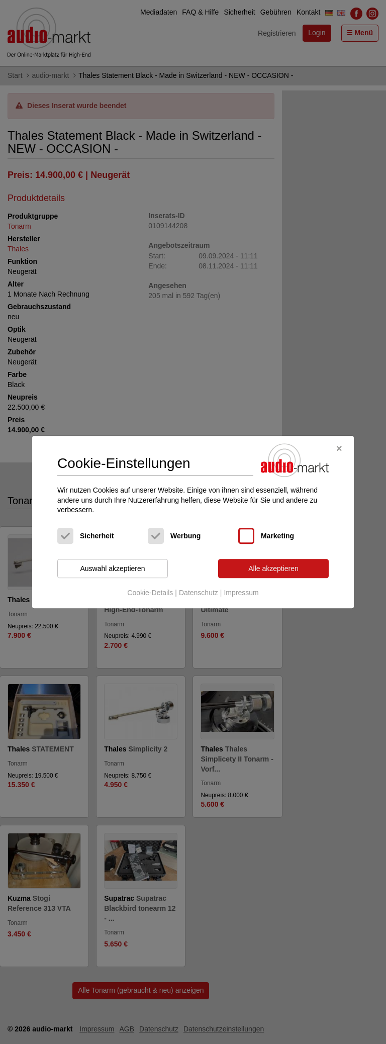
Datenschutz (198, 593)
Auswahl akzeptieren (112, 568)
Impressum (241, 593)
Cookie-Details (150, 593)
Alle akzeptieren (273, 568)
